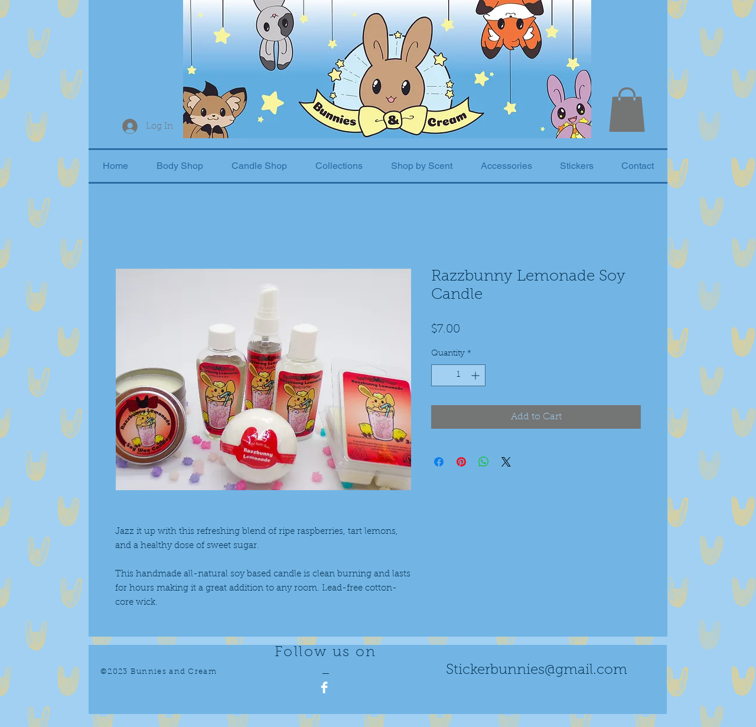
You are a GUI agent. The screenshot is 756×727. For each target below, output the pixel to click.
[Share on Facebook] (439, 462)
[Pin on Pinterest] (461, 462)
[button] (627, 109)
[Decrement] (440, 375)
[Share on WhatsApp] (484, 462)
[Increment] (476, 375)
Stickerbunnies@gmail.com (536, 670)
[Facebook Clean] (324, 687)
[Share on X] (506, 462)
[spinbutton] (458, 375)
